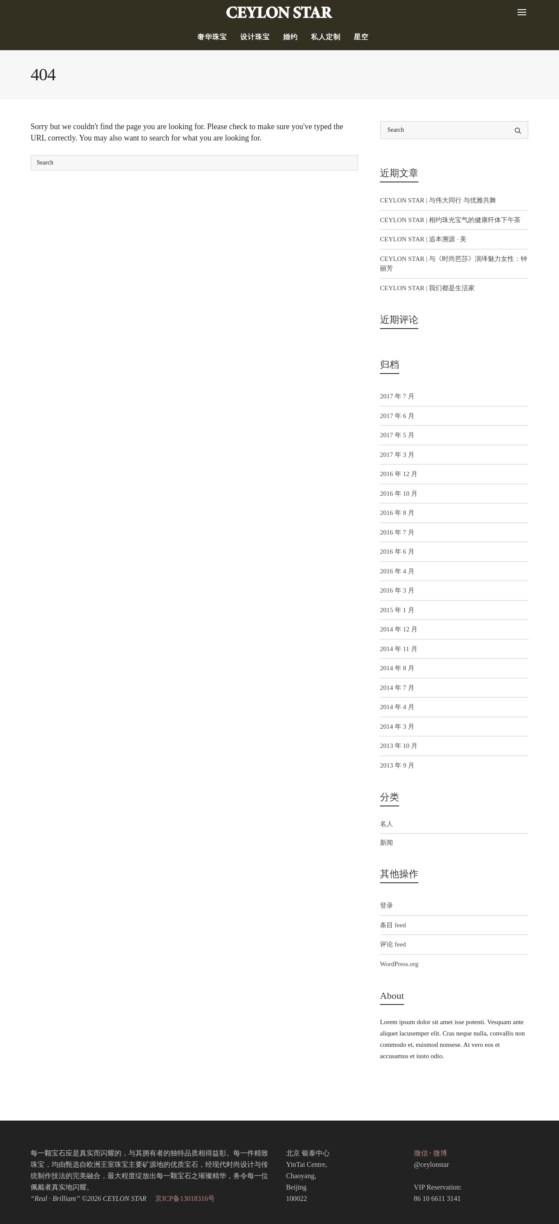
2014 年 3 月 (397, 726)
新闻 (386, 842)
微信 (421, 1153)
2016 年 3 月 (397, 590)
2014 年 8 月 (397, 668)
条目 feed (393, 925)
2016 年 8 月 (397, 512)
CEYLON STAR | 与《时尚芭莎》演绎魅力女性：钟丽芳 (453, 263)
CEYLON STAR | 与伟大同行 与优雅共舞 (438, 200)
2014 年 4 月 (397, 706)
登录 (386, 905)
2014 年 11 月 (399, 648)
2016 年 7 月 (397, 532)
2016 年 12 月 (399, 473)
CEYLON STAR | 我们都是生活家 (427, 288)
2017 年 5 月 (397, 435)
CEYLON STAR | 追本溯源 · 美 (423, 239)
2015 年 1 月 (397, 610)
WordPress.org (399, 963)
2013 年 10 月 (399, 745)
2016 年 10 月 (399, 493)
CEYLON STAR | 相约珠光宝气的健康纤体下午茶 (450, 219)
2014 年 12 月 (399, 629)
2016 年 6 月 (397, 551)
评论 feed (393, 944)
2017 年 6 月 (397, 415)
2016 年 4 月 (397, 571)
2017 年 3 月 (397, 454)
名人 (386, 823)
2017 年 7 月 (397, 396)
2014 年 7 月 (397, 687)
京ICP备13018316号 (185, 1198)
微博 (440, 1153)
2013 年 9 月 (397, 765)
